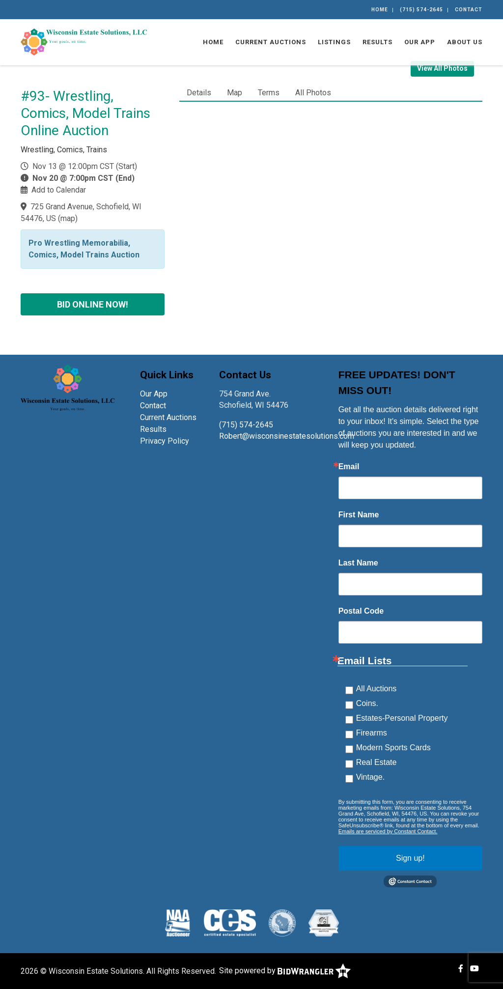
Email (349, 467)
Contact (468, 9)
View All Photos (442, 68)
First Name (358, 515)
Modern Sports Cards (393, 747)
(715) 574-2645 (421, 9)
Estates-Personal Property (402, 718)
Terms (268, 92)
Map (234, 92)
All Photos (313, 92)
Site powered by (285, 970)
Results (377, 42)
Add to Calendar (58, 190)
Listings (334, 42)
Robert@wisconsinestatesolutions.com (287, 436)
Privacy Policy (164, 441)
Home (379, 9)
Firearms (371, 733)
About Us (464, 42)
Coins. (367, 703)
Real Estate (376, 762)
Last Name (358, 563)
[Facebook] (460, 968)
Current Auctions (270, 42)
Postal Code (361, 611)
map (67, 218)
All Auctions (376, 688)
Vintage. (370, 777)
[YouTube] (474, 968)
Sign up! (410, 858)
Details (199, 92)
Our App (419, 42)
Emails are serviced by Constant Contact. (388, 831)
